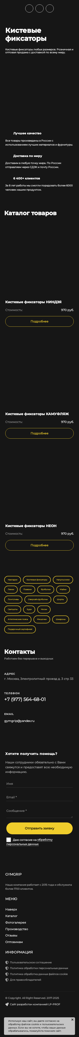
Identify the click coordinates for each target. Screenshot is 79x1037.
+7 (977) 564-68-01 (25, 699)
